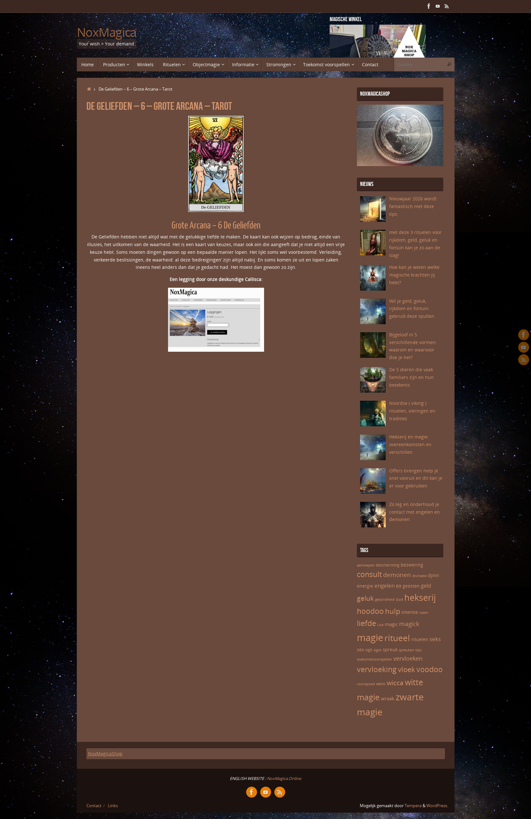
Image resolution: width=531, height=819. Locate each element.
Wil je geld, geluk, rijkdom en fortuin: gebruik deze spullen (411, 308)
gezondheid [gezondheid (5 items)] (385, 599)
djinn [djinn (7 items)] (433, 575)
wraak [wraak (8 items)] (387, 698)
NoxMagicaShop (105, 754)
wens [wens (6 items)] (380, 684)
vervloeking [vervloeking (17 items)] (377, 669)
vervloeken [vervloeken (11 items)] (407, 658)
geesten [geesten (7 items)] (411, 586)
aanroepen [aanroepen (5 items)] (366, 565)
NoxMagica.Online (283, 778)
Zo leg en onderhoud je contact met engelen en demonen (414, 512)
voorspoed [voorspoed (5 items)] (366, 684)
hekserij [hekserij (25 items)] (420, 597)
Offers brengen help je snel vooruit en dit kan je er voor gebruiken (415, 478)
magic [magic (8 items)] (391, 624)
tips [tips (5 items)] (418, 650)
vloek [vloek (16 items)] (406, 669)
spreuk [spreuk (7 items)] (390, 649)
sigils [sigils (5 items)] (378, 650)
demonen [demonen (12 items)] (397, 575)
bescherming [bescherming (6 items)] (387, 565)
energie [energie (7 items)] (365, 586)
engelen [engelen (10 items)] (384, 585)
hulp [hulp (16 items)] (392, 611)
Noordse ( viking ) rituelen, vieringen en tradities (412, 411)
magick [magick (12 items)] (409, 624)
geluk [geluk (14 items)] (365, 598)
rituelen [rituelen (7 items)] (419, 639)
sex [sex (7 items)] (360, 649)
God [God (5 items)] (399, 599)
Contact (93, 805)
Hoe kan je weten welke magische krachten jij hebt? (414, 274)
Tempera (413, 805)
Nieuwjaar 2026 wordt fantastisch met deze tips (413, 206)
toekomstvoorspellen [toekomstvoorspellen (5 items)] (374, 659)
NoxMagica (107, 32)
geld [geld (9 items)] (426, 585)
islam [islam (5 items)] (423, 612)
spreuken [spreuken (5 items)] (406, 650)
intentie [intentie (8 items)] (409, 612)
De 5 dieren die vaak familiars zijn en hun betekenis (411, 377)
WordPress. (437, 805)
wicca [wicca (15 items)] (395, 682)
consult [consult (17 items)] (369, 574)
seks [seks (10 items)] (435, 639)
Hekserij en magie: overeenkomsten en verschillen (410, 444)
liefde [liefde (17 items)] (366, 623)
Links (113, 805)
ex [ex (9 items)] (398, 585)
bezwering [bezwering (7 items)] (412, 565)
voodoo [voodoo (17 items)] (429, 669)
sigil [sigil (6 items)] (368, 650)
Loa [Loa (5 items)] (380, 624)
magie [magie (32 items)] (370, 637)
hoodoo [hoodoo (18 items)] (370, 611)
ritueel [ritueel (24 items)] (397, 638)
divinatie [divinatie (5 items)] (419, 576)
